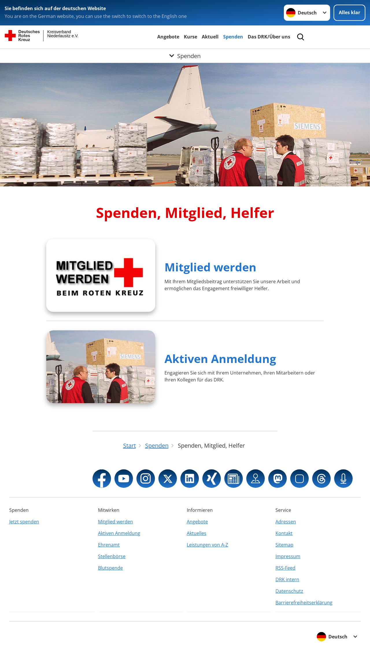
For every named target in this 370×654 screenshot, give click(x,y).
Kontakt (284, 533)
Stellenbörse (111, 556)
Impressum (287, 556)
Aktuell (210, 37)
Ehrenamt (109, 545)
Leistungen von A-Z (207, 545)
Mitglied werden (210, 267)
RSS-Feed (285, 568)
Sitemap (284, 545)
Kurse (190, 37)
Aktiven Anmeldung (220, 358)
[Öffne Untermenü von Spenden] (185, 56)
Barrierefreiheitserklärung (303, 602)
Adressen (285, 521)
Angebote (168, 37)
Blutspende (110, 568)
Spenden (233, 37)
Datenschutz (289, 591)
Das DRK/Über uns (269, 37)
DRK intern (287, 579)
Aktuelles (196, 533)
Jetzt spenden (24, 521)
